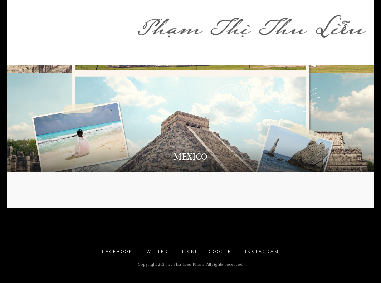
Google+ (222, 251)
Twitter (155, 251)
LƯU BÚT (191, 30)
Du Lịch (226, 30)
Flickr (189, 251)
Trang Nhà (43, 19)
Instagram (262, 251)
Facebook (117, 251)
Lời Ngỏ (82, 19)
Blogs (154, 30)
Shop (113, 19)
